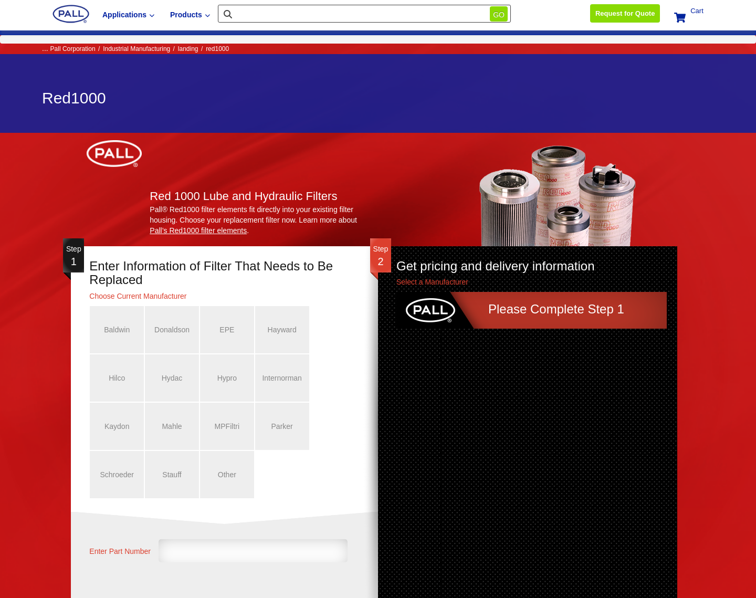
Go (499, 15)
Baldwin (116, 330)
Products (190, 15)
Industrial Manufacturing (136, 49)
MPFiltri (115, 426)
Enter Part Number (120, 503)
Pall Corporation (73, 49)
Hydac (116, 378)
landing (188, 49)
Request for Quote (625, 13)
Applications (128, 15)
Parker (169, 426)
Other (327, 426)
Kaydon (274, 378)
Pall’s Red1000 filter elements (198, 230)
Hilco (327, 330)
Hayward (274, 330)
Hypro (168, 378)
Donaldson (168, 330)
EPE (221, 330)
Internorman (222, 378)
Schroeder (222, 426)
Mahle (328, 378)
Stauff (274, 426)
